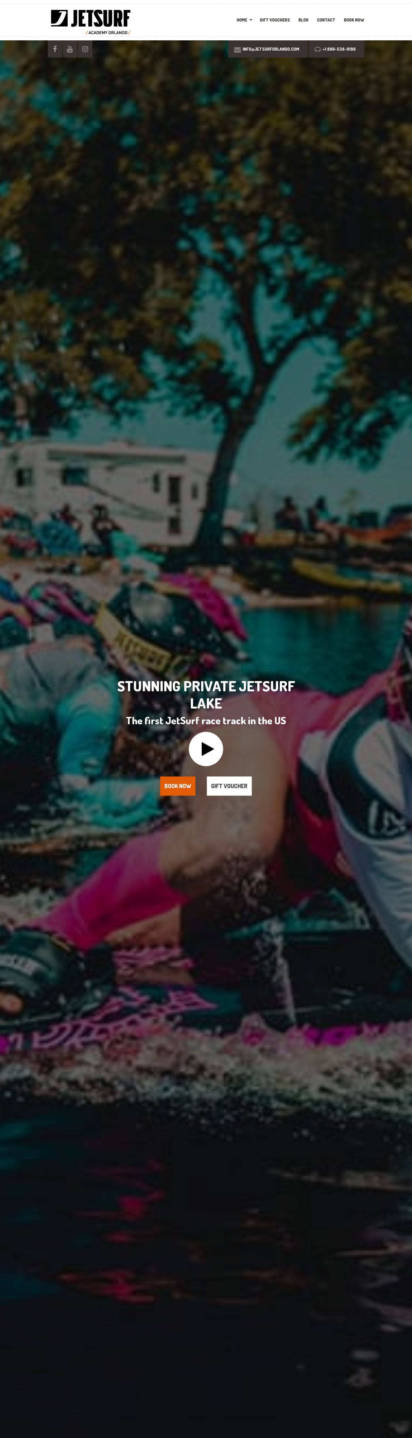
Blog (303, 20)
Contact (326, 20)
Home (242, 20)
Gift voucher (229, 786)
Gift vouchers (275, 20)
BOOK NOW (354, 20)
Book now (178, 786)
